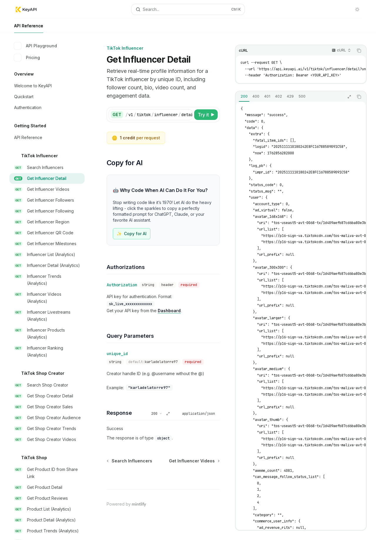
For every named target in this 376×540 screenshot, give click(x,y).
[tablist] (294, 97)
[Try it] (206, 114)
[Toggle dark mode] (357, 9)
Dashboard (169, 310)
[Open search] (188, 9)
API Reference (28, 28)
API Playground (35, 45)
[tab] (244, 96)
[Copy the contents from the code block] (359, 50)
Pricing (27, 57)
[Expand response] (349, 97)
